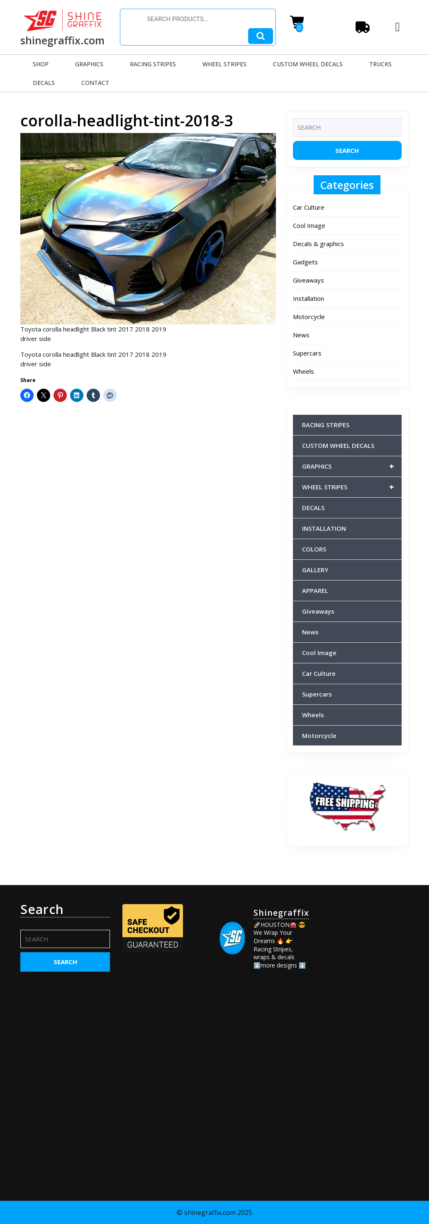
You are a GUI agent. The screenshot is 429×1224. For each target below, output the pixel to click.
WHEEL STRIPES (224, 64)
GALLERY (315, 570)
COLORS (314, 549)
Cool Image (309, 225)
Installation (308, 298)
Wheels (303, 371)
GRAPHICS (89, 64)
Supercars (307, 353)
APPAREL (315, 590)
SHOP (41, 64)
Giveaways (308, 280)
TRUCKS (380, 64)
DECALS (44, 83)
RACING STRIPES (153, 64)
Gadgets (305, 262)
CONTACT (95, 83)
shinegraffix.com (62, 40)
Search (260, 36)
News (301, 335)
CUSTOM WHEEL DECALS (308, 64)
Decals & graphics (318, 243)
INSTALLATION (324, 528)
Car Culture (308, 207)
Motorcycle (309, 316)
